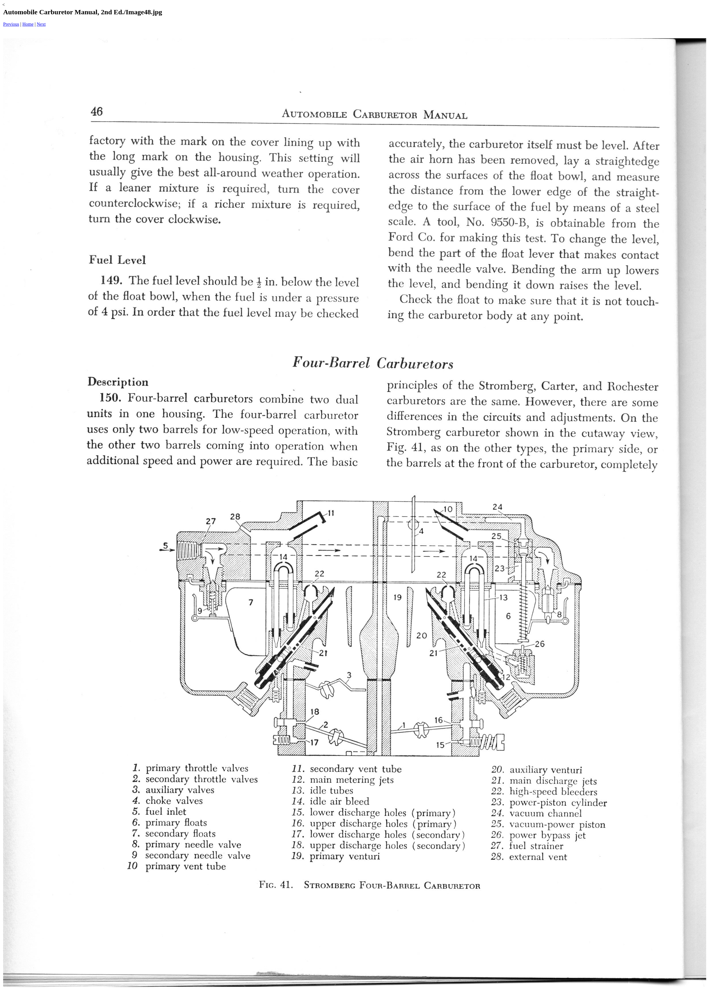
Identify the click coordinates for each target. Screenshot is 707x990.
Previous (11, 24)
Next (41, 24)
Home (27, 24)
